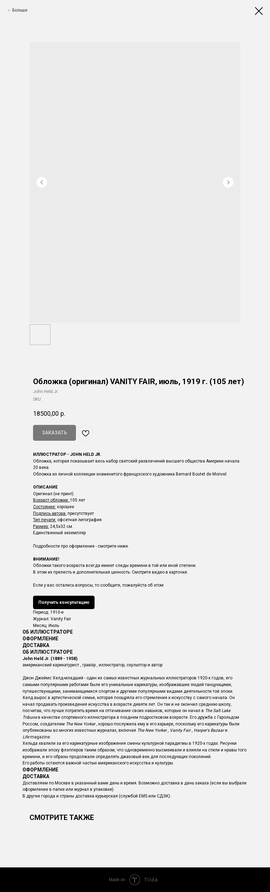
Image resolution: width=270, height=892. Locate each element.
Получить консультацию (63, 602)
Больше (19, 10)
